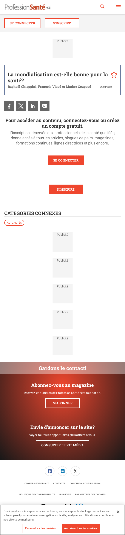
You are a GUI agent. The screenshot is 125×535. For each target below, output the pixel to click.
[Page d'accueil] (27, 7)
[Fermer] (118, 511)
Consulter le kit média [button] (62, 445)
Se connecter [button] (22, 23)
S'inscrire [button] (62, 23)
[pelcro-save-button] (113, 75)
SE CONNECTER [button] (66, 160)
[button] (118, 7)
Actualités (14, 222)
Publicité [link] (65, 494)
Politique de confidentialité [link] (37, 494)
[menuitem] (9, 106)
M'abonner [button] (62, 403)
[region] (62, 520)
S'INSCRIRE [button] (66, 189)
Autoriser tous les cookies (80, 528)
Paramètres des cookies (90, 494)
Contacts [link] (59, 483)
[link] (9, 106)
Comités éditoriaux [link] (37, 483)
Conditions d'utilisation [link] (85, 483)
